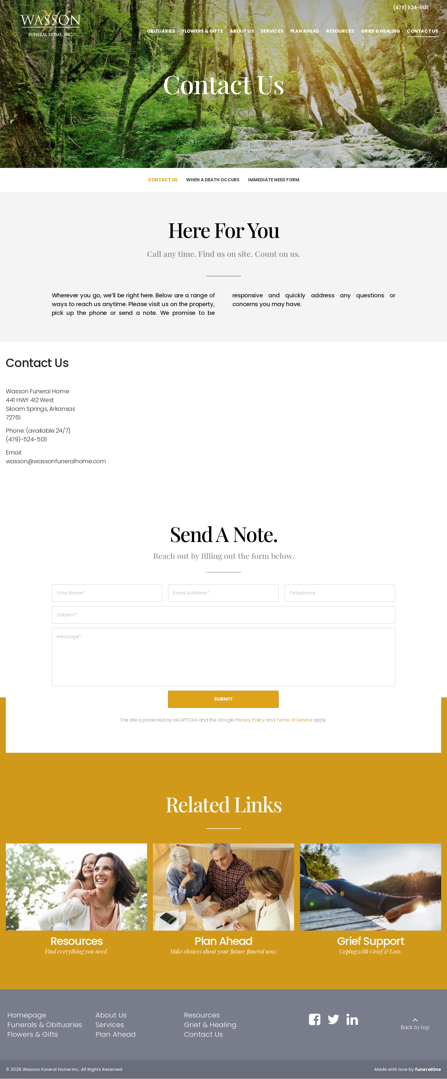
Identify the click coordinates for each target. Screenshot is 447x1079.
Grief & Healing (210, 1025)
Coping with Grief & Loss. (370, 951)
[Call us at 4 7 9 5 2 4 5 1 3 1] (410, 7)
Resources (76, 941)
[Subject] (223, 615)
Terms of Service (294, 720)
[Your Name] (107, 593)
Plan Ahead (223, 941)
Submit (223, 699)
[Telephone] (340, 593)
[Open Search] (439, 8)
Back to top (415, 1027)
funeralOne (428, 1070)
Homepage (26, 1015)
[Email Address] (223, 593)
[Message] (223, 657)
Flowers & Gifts (32, 1034)
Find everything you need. (76, 951)
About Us (111, 1015)
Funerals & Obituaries (44, 1025)
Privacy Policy (250, 720)
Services (110, 1025)
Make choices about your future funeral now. (223, 951)
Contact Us (203, 1034)
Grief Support (370, 941)
